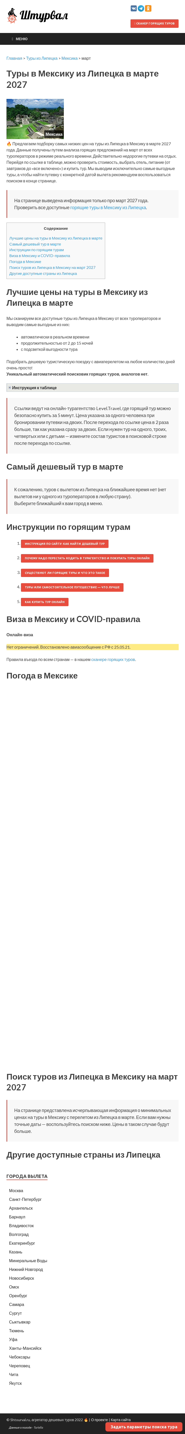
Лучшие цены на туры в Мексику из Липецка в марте (55, 238)
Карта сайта (121, 1420)
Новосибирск (21, 1278)
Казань (15, 1251)
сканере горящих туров (113, 659)
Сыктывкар (19, 1321)
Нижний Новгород (26, 1269)
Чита (13, 1374)
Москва (16, 1190)
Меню (22, 39)
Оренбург (18, 1295)
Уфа (13, 1339)
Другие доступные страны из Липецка (43, 273)
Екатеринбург (22, 1243)
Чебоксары (19, 1356)
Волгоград (19, 1234)
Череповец (19, 1365)
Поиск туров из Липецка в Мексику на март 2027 (52, 267)
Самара (16, 1304)
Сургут (15, 1313)
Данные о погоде (20, 1427)
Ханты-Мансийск (25, 1348)
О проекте (99, 1420)
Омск (14, 1286)
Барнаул (17, 1216)
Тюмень (16, 1330)
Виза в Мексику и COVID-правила (39, 255)
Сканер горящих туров (154, 23)
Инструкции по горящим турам (36, 249)
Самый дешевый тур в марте (35, 244)
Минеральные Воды (28, 1260)
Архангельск (21, 1208)
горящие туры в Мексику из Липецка (108, 207)
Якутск (15, 1383)
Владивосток (21, 1225)
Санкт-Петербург (25, 1199)
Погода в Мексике (25, 261)
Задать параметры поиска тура (144, 1426)
